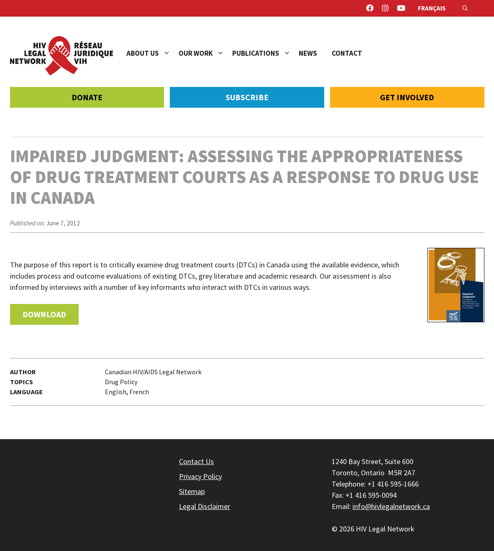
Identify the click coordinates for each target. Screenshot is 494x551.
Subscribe (247, 97)
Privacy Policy (200, 476)
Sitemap (192, 491)
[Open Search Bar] (465, 8)
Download (44, 314)
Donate (87, 97)
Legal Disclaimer (204, 506)
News (308, 53)
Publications (265, 53)
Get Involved (407, 97)
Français (432, 8)
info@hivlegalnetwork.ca (391, 506)
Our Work (205, 53)
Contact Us (196, 461)
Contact (347, 53)
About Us (153, 53)
